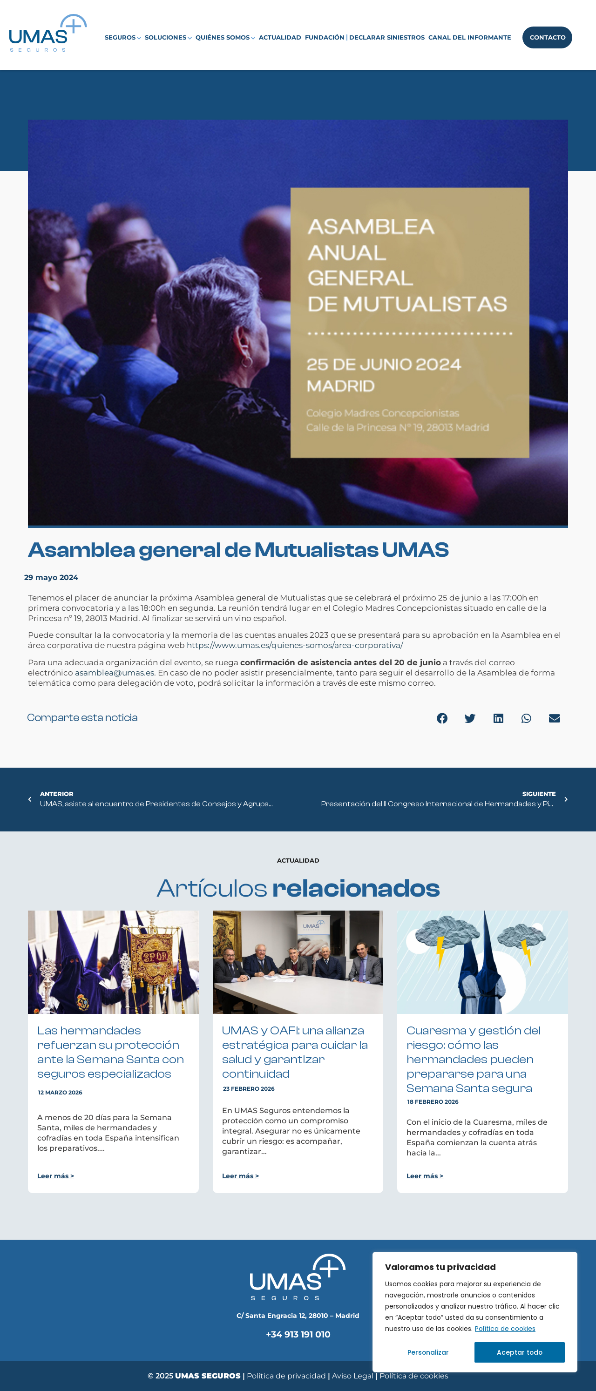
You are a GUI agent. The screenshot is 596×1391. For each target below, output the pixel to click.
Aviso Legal (353, 1375)
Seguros (123, 38)
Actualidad (280, 37)
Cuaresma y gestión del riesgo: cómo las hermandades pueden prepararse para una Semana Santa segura (473, 1059)
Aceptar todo (519, 1352)
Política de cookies (505, 1329)
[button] (443, 718)
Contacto (548, 37)
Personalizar (428, 1352)
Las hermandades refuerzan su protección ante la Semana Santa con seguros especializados (110, 1052)
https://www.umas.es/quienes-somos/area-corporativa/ (295, 645)
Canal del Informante (469, 37)
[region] (474, 1312)
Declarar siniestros (387, 37)
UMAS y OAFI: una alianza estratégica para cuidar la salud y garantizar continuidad (295, 1052)
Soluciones (168, 38)
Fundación (325, 37)
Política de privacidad (286, 1375)
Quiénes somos (225, 38)
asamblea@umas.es (114, 672)
